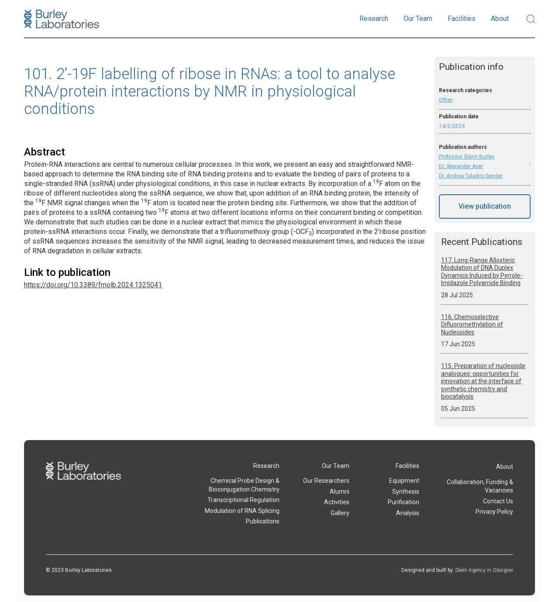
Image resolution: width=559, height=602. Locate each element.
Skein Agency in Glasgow (484, 570)
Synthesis (405, 491)
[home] (61, 19)
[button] (373, 19)
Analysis (407, 512)
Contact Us (498, 501)
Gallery (340, 512)
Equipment (404, 480)
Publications (263, 521)
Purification (403, 502)
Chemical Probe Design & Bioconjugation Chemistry (244, 485)
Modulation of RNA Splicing (242, 510)
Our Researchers (326, 480)
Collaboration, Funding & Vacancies (480, 486)
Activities (336, 502)
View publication (485, 206)
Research (266, 465)
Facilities (407, 465)
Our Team (335, 465)
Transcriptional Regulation (243, 499)
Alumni (339, 491)
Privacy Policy (494, 511)
